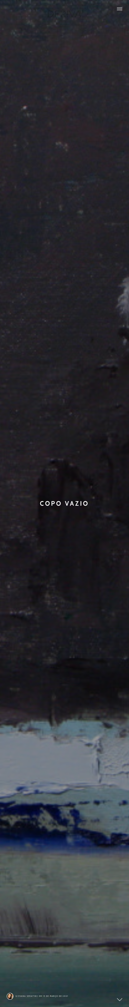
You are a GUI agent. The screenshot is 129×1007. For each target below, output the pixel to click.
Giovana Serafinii (26, 996)
